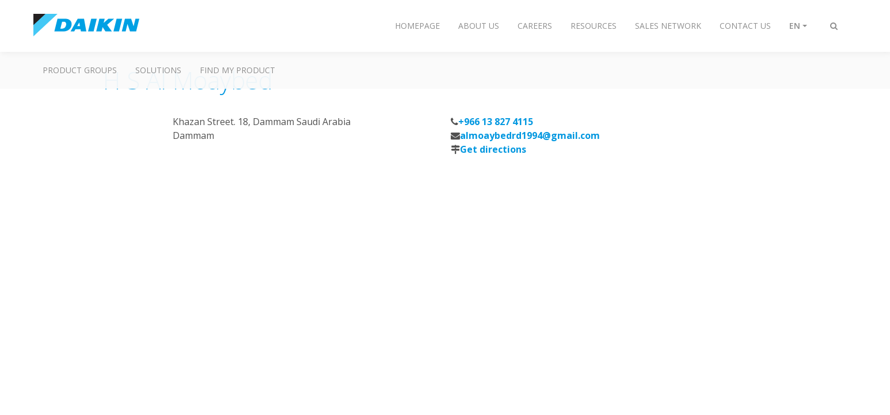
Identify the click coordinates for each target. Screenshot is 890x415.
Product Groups (80, 70)
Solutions (158, 70)
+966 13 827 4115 (495, 121)
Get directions (493, 149)
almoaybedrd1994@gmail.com (530, 135)
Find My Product (237, 70)
